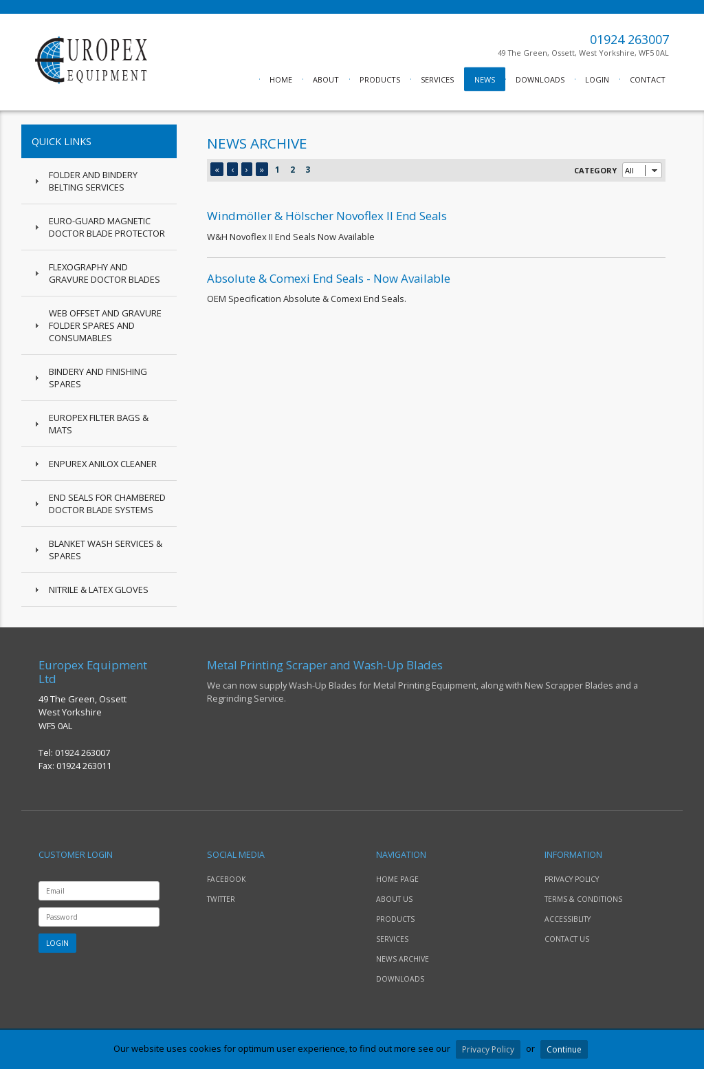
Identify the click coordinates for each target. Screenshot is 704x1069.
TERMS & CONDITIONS (583, 899)
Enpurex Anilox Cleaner (103, 463)
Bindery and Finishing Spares (98, 377)
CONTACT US (566, 939)
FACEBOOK (226, 879)
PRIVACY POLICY (571, 879)
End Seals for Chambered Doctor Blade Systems (107, 503)
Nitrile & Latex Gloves (98, 589)
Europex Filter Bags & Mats (98, 423)
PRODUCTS (380, 79)
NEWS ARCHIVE (402, 959)
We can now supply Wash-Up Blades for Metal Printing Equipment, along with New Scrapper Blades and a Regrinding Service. (436, 681)
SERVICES (437, 79)
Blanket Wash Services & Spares (105, 549)
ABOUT (326, 79)
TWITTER (221, 899)
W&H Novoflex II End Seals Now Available (436, 225)
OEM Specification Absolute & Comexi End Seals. (436, 287)
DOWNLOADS (540, 79)
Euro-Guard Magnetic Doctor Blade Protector (107, 227)
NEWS (484, 79)
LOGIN (597, 79)
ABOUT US (394, 899)
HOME (281, 79)
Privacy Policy (488, 1049)
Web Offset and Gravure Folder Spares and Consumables (105, 325)
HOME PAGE (397, 879)
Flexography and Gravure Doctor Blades (104, 273)
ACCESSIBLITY (567, 919)
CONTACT (648, 79)
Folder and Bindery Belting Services (93, 181)
